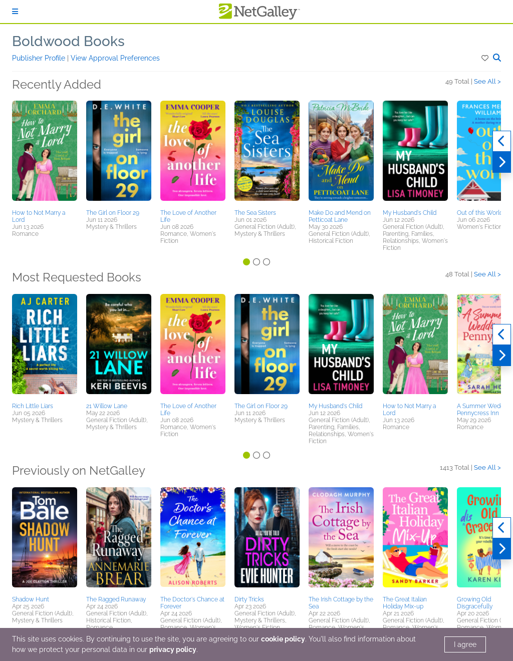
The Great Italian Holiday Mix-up (405, 603)
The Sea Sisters (255, 212)
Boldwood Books (68, 41)
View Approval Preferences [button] (115, 58)
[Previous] (501, 141)
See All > (487, 81)
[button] (485, 58)
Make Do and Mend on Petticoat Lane (340, 216)
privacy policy (172, 649)
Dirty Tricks (249, 599)
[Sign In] (15, 11)
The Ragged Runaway (116, 599)
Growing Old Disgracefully (474, 603)
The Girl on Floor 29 (112, 212)
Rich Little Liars (32, 406)
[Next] (501, 162)
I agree (465, 644)
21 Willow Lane (106, 406)
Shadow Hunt (30, 599)
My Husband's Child (409, 212)
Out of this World (480, 212)
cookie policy (283, 639)
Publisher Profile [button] (39, 58)
